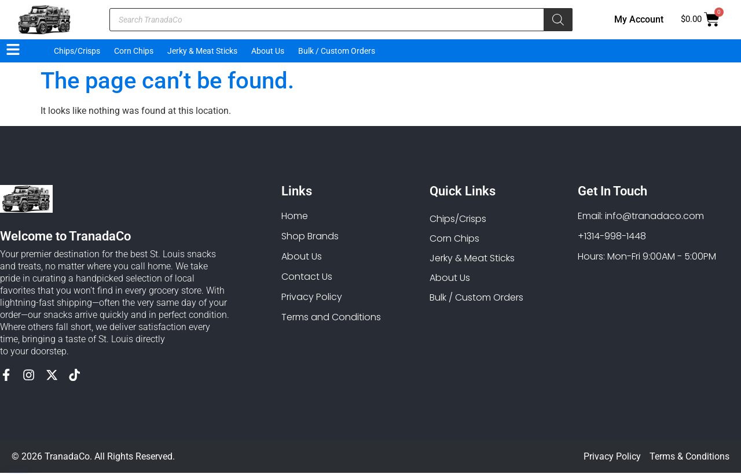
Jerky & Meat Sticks (202, 50)
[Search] (558, 19)
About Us (267, 50)
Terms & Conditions (689, 457)
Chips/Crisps (77, 50)
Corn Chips (133, 50)
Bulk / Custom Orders (336, 50)
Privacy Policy (612, 457)
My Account (638, 19)
